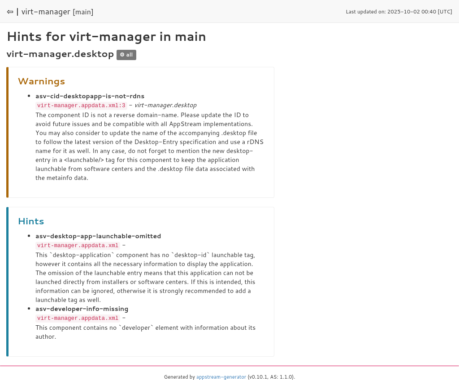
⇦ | (13, 11)
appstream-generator (221, 375)
